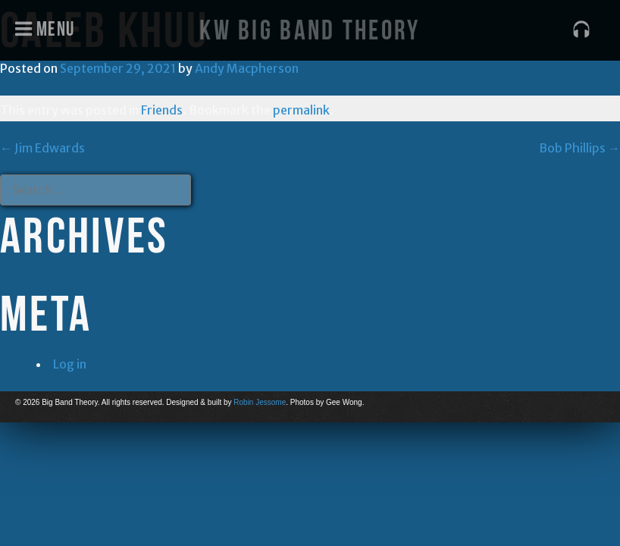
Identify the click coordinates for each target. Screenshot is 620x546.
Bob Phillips (579, 147)
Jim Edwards (42, 147)
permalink (301, 110)
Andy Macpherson (247, 68)
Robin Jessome (259, 402)
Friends (162, 110)
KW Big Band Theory (309, 30)
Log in (69, 364)
